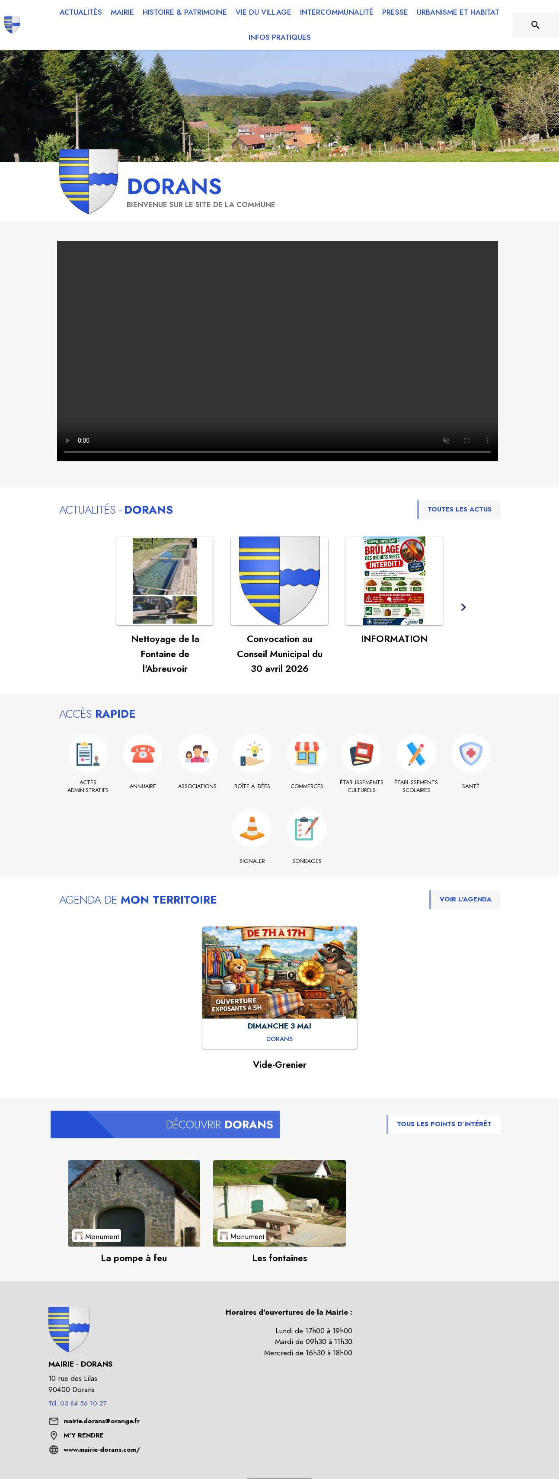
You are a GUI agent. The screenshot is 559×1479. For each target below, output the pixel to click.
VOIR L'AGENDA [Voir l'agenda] (466, 899)
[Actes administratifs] (88, 787)
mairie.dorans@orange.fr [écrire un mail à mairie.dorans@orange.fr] (102, 1421)
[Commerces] (307, 786)
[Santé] (471, 786)
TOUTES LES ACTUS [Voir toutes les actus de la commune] (460, 509)
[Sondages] (307, 861)
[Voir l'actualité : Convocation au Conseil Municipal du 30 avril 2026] (279, 581)
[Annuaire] (143, 786)
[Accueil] (12, 25)
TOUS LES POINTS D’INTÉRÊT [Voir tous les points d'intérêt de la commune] (444, 1124)
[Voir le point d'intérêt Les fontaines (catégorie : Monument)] (279, 1203)
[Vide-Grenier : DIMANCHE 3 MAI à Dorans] (279, 1039)
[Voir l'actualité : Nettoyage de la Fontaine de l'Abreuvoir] (165, 581)
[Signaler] (252, 861)
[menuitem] (80, 12)
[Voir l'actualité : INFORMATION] (394, 581)
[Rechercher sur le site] (535, 25)
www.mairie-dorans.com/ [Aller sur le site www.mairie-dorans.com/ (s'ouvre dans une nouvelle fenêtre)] (102, 1449)
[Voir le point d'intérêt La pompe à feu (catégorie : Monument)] (134, 1203)
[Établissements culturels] (361, 787)
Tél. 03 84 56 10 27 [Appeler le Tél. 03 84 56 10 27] (77, 1403)
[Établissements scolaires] (416, 787)
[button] (463, 607)
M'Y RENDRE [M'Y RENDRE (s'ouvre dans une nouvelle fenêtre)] (84, 1435)
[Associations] (197, 786)
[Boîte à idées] (252, 786)
